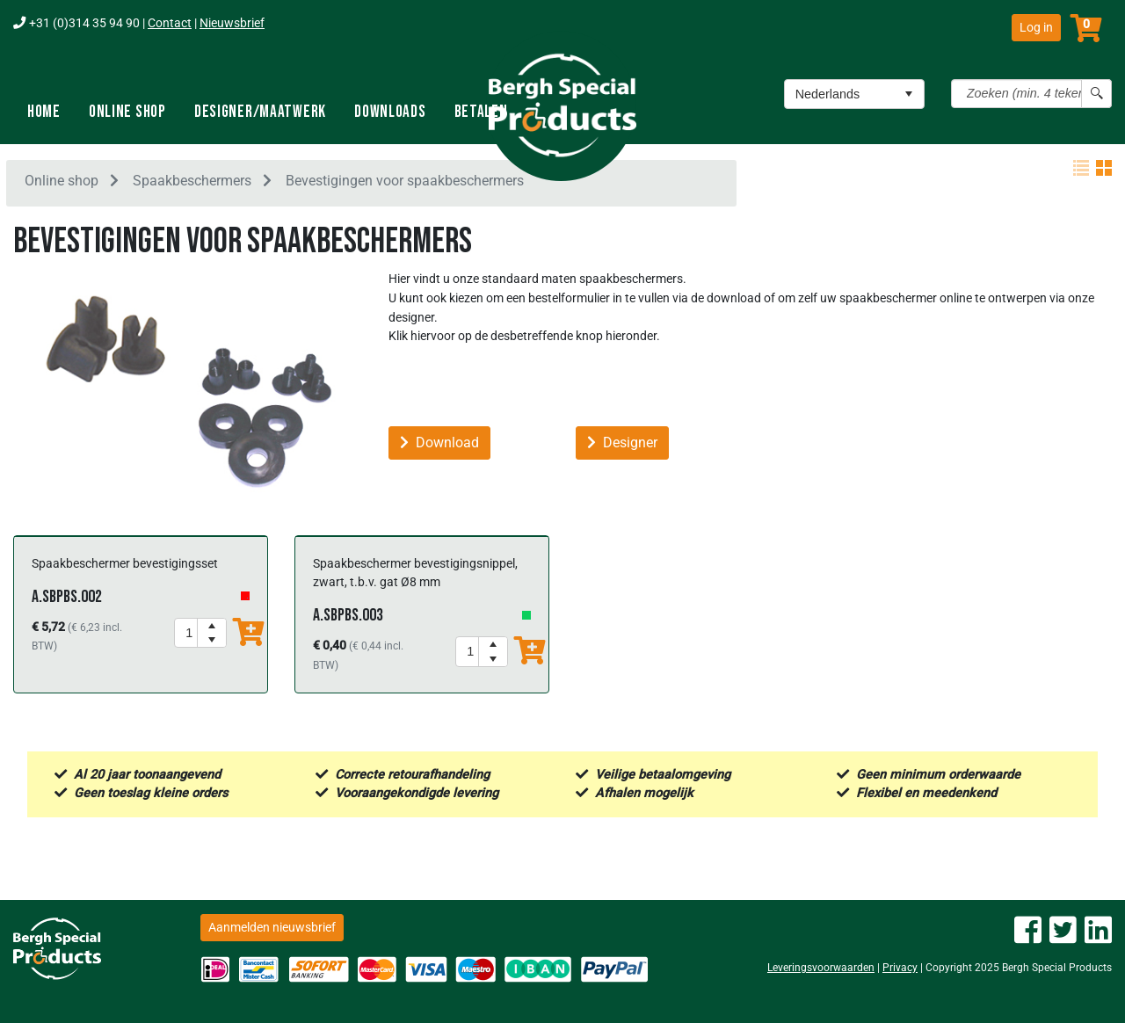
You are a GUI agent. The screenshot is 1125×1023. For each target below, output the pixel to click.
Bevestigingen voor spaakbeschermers (405, 183)
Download (439, 446)
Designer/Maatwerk (260, 112)
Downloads (389, 112)
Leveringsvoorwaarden (821, 967)
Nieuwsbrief (232, 23)
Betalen (481, 112)
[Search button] (1096, 93)
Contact (170, 23)
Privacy (900, 967)
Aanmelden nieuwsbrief (272, 927)
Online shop (127, 112)
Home (44, 112)
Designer (622, 446)
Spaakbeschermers (192, 183)
